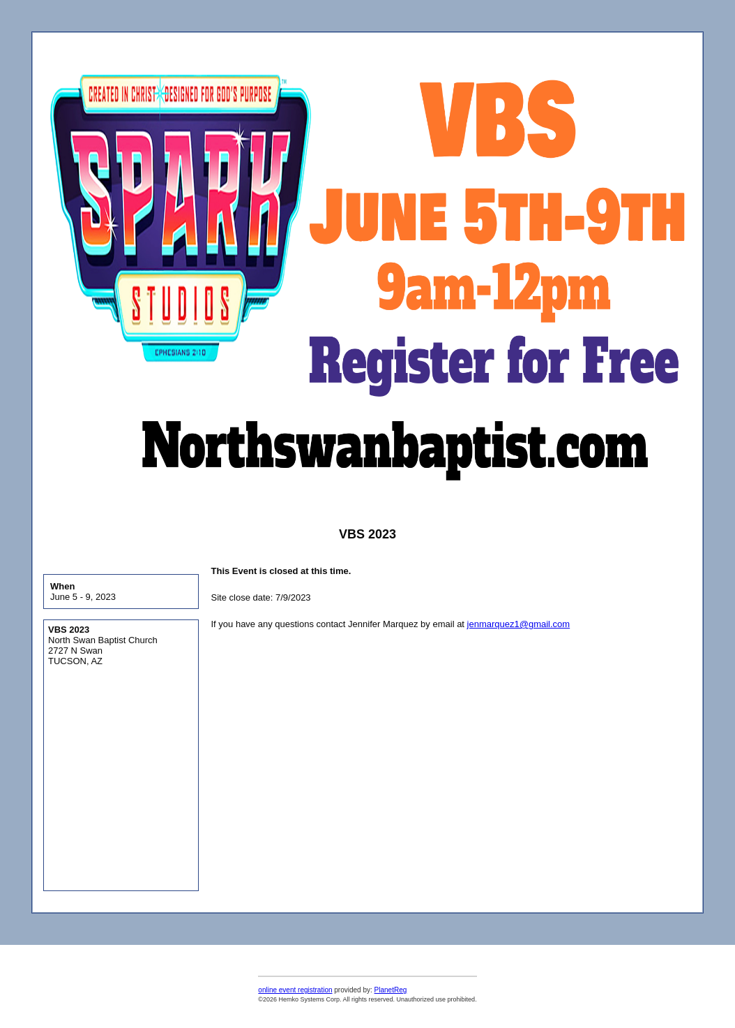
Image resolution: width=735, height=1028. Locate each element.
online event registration (295, 990)
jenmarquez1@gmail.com (518, 624)
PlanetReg (390, 990)
